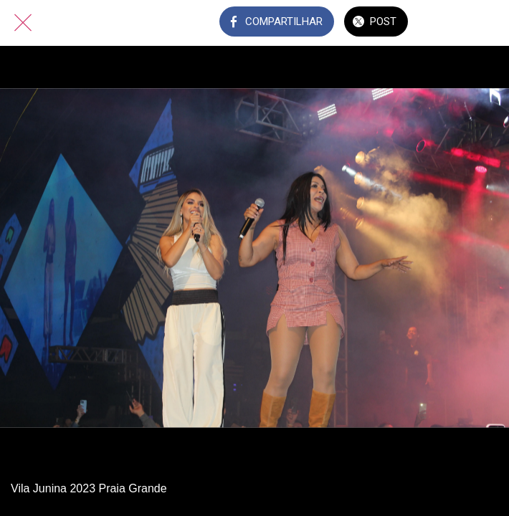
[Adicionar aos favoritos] (486, 23)
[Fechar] (23, 23)
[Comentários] (449, 23)
